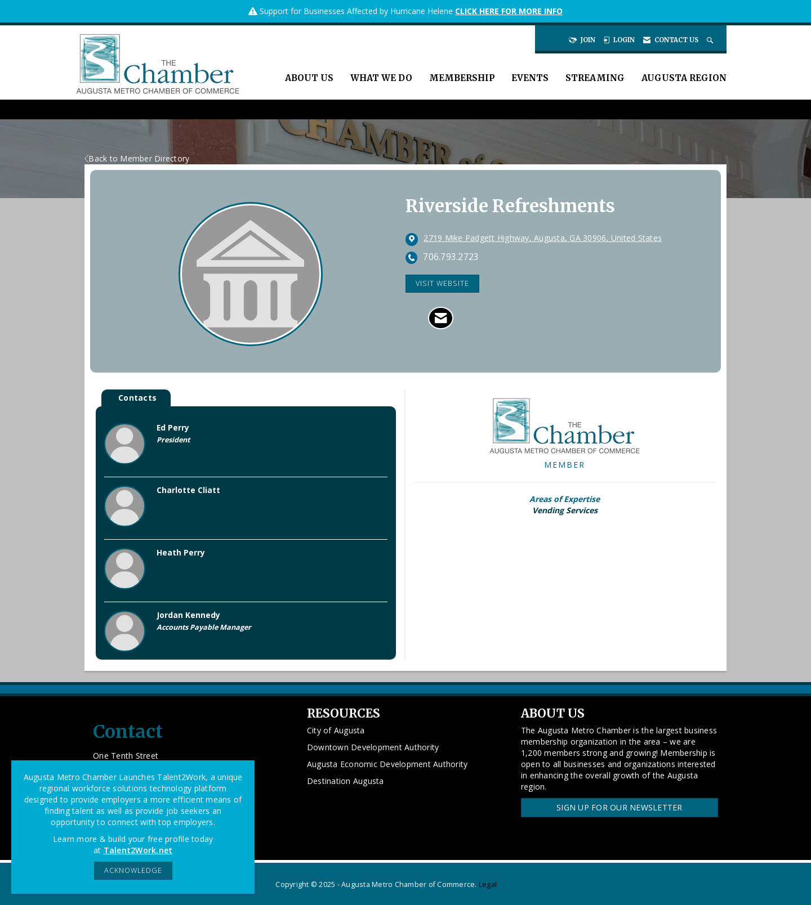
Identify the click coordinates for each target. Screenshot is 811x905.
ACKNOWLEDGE (133, 870)
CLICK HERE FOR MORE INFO (509, 11)
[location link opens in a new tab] (543, 238)
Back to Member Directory (136, 158)
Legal (488, 884)
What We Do (381, 78)
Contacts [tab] (137, 397)
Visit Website (442, 283)
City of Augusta (336, 730)
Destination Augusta (345, 781)
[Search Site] (711, 40)
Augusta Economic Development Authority (387, 764)
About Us (309, 78)
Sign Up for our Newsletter (619, 807)
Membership (461, 78)
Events (530, 78)
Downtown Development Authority (373, 747)
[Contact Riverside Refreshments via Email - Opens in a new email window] (440, 318)
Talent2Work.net (138, 850)
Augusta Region (684, 78)
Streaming (595, 78)
